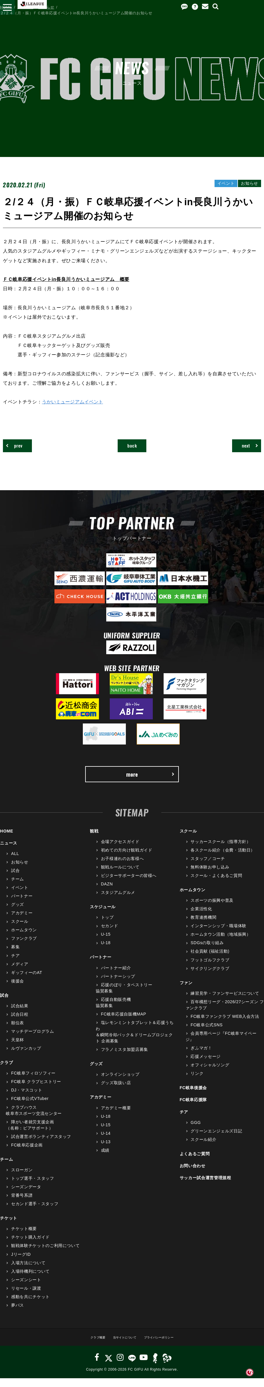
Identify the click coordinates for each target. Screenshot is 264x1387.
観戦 (94, 839)
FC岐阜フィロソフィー (33, 1081)
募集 (15, 955)
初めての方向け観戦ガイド (126, 858)
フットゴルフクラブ (210, 968)
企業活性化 (201, 917)
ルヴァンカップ (26, 1057)
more (149, 780)
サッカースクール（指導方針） (221, 850)
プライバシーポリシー (165, 1346)
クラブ (6, 1071)
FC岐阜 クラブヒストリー (36, 1090)
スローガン (21, 1178)
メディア (19, 972)
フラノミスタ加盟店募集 (124, 1058)
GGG (196, 1131)
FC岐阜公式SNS (206, 1033)
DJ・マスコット (26, 1098)
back (132, 448)
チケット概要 (24, 1237)
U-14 (106, 1141)
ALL (15, 862)
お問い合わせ (192, 1174)
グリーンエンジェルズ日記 (216, 1139)
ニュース (25, 7)
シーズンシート (26, 1288)
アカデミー (21, 921)
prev (19, 448)
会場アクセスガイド (120, 850)
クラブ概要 (88, 1346)
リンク (197, 1082)
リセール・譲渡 (26, 1296)
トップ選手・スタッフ (32, 1187)
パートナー (21, 904)
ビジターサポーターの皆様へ (129, 884)
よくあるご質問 (195, 1162)
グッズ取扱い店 (116, 1091)
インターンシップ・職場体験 (218, 934)
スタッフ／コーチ (208, 867)
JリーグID (21, 1262)
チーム (17, 887)
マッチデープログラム (32, 1040)
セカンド (109, 934)
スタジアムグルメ (118, 901)
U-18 (106, 951)
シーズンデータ (26, 1195)
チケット (8, 1226)
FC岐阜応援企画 (27, 1153)
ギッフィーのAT (26, 981)
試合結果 (19, 1014)
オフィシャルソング (210, 1073)
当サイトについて (122, 1346)
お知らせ (46, 7)
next (244, 448)
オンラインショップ (120, 1083)
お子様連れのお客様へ (122, 867)
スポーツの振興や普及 (212, 909)
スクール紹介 (203, 1148)
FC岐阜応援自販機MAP (123, 1022)
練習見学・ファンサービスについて (225, 1001)
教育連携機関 (203, 926)
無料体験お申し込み (210, 875)
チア (15, 964)
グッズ (17, 913)
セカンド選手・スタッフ (34, 1212)
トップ (107, 926)
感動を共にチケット (30, 1305)
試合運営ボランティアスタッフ (41, 1145)
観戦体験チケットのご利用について (45, 1254)
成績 (105, 1159)
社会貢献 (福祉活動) (210, 960)
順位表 (17, 1031)
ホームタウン (24, 938)
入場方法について (28, 1271)
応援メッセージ (206, 1065)
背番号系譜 (21, 1204)
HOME (6, 7)
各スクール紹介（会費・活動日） (223, 858)
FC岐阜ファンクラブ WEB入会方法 (225, 1025)
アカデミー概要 (116, 1116)
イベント (19, 896)
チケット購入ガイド (30, 1245)
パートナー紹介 (116, 976)
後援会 (17, 989)
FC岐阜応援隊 (193, 1108)
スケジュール (103, 915)
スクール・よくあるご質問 (216, 884)
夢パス (17, 1314)
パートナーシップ (118, 984)
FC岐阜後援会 (193, 1096)
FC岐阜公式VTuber (30, 1107)
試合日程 (19, 1023)
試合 (15, 879)
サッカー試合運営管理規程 (205, 1186)
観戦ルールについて (120, 875)
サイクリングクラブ (210, 977)
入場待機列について (30, 1279)
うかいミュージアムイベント (73, 401)
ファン (186, 991)
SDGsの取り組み (207, 951)
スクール (19, 930)
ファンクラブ (24, 947)
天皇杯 (17, 1048)
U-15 (106, 943)
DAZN (107, 892)
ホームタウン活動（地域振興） (221, 943)
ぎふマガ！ (201, 1056)
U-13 (106, 1150)
